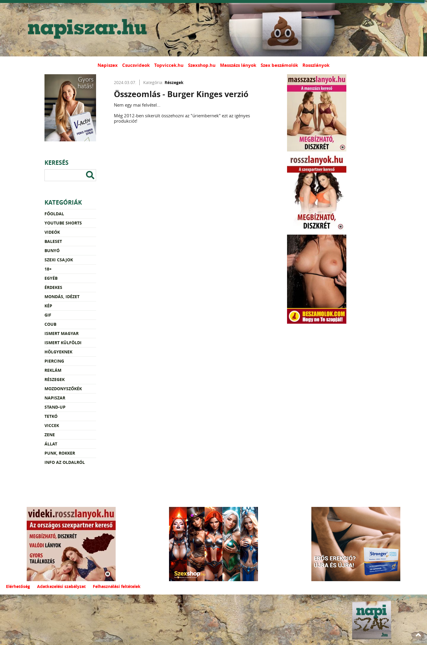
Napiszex (108, 65)
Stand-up (55, 407)
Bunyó (52, 250)
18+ (48, 269)
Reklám (52, 370)
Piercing (54, 361)
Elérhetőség (18, 586)
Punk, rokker (59, 453)
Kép (48, 306)
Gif (47, 315)
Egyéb (51, 278)
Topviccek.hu (169, 65)
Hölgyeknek (58, 352)
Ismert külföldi (63, 342)
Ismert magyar (61, 333)
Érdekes (53, 287)
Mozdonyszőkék (63, 388)
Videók (52, 232)
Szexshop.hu (202, 65)
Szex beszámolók (279, 65)
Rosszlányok (315, 65)
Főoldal (54, 213)
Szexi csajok (58, 260)
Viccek (51, 425)
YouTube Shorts (63, 223)
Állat (50, 444)
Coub (50, 324)
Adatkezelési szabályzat (61, 586)
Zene (49, 434)
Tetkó (51, 416)
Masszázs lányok (238, 65)
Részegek (54, 379)
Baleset (53, 241)
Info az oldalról (64, 462)
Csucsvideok (136, 65)
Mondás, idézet (61, 296)
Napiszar (54, 398)
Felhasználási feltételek (117, 586)
